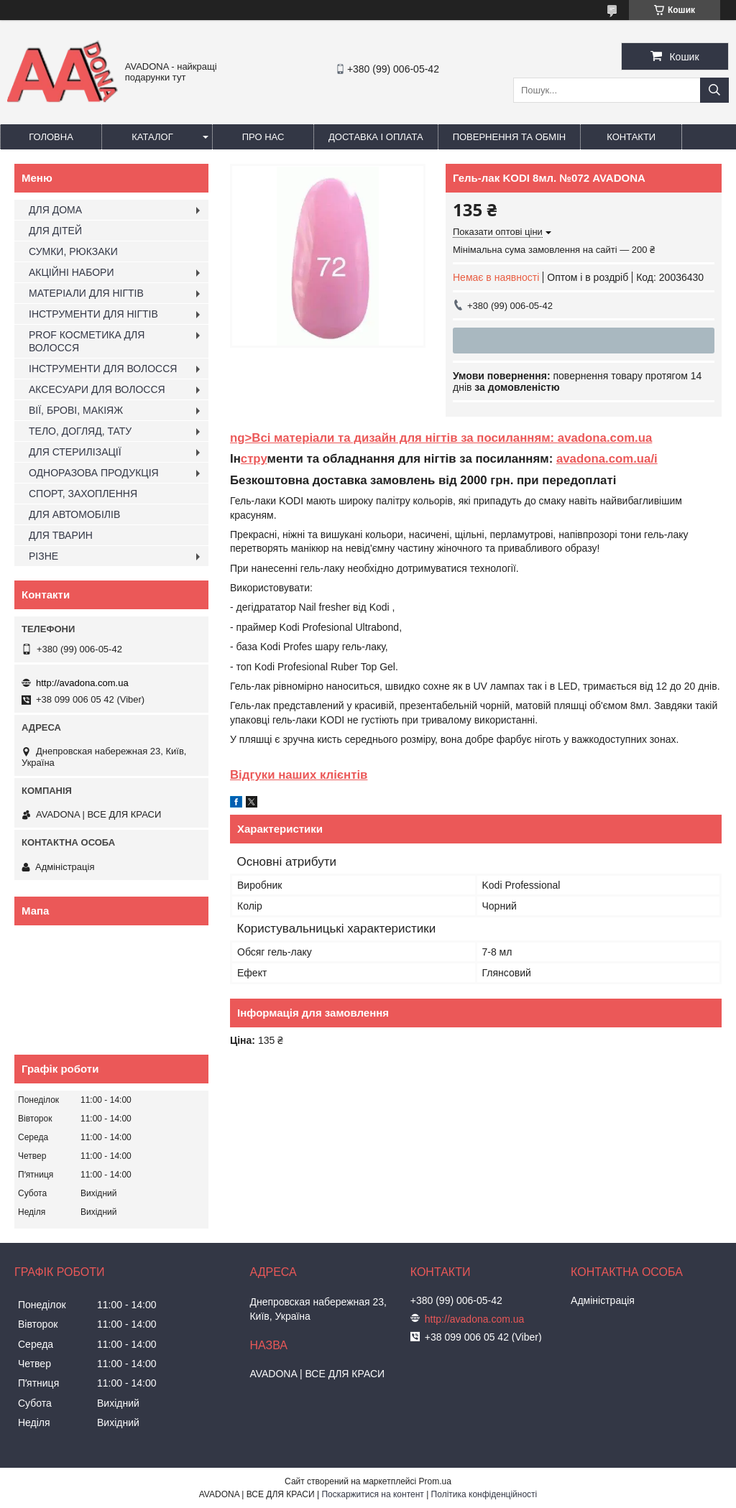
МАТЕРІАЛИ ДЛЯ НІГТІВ (86, 293)
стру (254, 459)
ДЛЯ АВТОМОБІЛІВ (74, 514)
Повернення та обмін (509, 136)
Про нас (263, 136)
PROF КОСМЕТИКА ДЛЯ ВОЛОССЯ (86, 341)
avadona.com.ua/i (607, 459)
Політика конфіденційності (484, 1494)
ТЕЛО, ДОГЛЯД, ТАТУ (80, 431)
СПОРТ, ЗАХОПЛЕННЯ (83, 493)
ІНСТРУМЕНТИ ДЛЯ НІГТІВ (93, 314)
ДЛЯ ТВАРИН (61, 535)
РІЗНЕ (43, 556)
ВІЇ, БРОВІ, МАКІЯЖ (76, 410)
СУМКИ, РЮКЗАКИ (73, 251)
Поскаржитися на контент (372, 1494)
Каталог (152, 136)
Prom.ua (435, 1481)
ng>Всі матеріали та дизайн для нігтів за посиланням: (394, 438)
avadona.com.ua (605, 438)
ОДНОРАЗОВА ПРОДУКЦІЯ (94, 472)
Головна (51, 136)
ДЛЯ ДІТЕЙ (55, 230)
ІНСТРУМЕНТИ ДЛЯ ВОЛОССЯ (103, 368)
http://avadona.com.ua (82, 682)
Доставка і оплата (375, 136)
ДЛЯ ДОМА (55, 210)
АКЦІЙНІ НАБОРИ (71, 272)
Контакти (631, 136)
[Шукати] (714, 90)
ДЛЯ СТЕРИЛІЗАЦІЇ (75, 452)
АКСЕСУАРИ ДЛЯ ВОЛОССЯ (97, 389)
